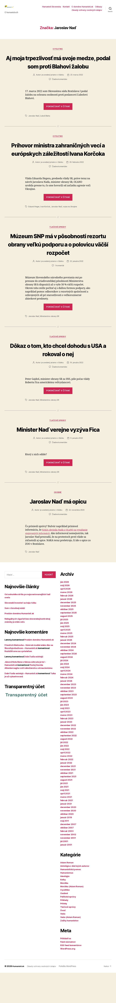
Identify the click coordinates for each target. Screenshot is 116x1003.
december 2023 (68, 715)
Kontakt (66, 8)
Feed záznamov (68, 972)
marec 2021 (66, 827)
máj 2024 (65, 697)
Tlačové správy (58, 248)
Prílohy (63, 934)
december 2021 (68, 796)
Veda (62, 944)
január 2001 (66, 875)
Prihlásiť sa (65, 969)
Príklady (64, 930)
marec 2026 (66, 622)
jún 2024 (64, 694)
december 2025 (68, 633)
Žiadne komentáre (59, 91)
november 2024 (68, 677)
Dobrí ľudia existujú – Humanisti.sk (21, 704)
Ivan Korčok (45, 227)
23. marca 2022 (76, 87)
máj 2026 (65, 616)
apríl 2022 (65, 783)
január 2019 (66, 848)
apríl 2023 (65, 742)
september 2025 (68, 643)
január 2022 (66, 793)
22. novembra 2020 (77, 540)
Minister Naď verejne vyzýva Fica (58, 454)
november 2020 (68, 841)
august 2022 (66, 769)
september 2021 (68, 807)
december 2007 (68, 854)
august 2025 (66, 646)
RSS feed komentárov (71, 975)
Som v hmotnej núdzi (15, 638)
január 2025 (66, 670)
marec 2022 (66, 786)
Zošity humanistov (69, 951)
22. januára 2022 (77, 282)
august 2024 (66, 687)
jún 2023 (64, 735)
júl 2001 (64, 871)
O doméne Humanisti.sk (82, 8)
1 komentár (59, 286)
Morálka (64, 913)
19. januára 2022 (77, 384)
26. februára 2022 (76, 183)
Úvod (62, 941)
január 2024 (66, 711)
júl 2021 (64, 813)
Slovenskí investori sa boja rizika (20, 633)
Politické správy (68, 927)
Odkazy (98, 8)
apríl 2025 (65, 660)
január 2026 (66, 629)
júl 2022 (64, 773)
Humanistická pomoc (70, 900)
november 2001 (68, 868)
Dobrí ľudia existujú (33, 687)
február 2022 (66, 790)
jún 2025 (64, 653)
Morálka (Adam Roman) (71, 917)
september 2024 (68, 684)
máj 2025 (65, 657)
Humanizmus (66, 903)
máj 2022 (64, 779)
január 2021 (66, 834)
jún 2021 (64, 817)
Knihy (63, 910)
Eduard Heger (34, 227)
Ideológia (64, 906)
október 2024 (67, 680)
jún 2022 (64, 776)
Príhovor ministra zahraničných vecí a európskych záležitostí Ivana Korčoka (58, 165)
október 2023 (67, 721)
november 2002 (68, 865)
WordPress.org (67, 979)
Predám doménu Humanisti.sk (19, 644)
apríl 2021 (65, 824)
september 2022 (68, 766)
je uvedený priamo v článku (52, 87)
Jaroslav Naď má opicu (58, 531)
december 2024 (68, 674)
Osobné (58, 523)
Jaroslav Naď (33, 128)
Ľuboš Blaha (45, 128)
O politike (58, 53)
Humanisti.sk (18, 996)
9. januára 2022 (76, 468)
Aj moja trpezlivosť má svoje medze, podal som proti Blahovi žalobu (58, 69)
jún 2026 (64, 612)
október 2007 (67, 858)
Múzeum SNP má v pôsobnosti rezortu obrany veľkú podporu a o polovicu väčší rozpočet (58, 265)
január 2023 (66, 752)
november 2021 (68, 800)
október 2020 (67, 844)
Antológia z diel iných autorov (74, 896)
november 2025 (68, 636)
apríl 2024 (65, 701)
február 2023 (66, 749)
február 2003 (67, 861)
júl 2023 (64, 732)
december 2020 (68, 837)
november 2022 (68, 759)
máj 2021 (64, 820)
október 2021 (66, 803)
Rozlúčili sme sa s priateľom (18, 681)
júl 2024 (64, 691)
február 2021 (66, 831)
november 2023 (68, 718)
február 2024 (66, 708)
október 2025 (67, 639)
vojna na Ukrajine (70, 227)
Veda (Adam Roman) (70, 947)
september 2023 (68, 725)
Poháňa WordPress (70, 996)
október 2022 (66, 762)
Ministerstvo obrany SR (49, 337)
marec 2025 (66, 663)
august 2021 (66, 810)
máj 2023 (65, 738)
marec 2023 (66, 745)
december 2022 (68, 755)
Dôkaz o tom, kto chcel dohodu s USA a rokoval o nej (58, 370)
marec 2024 (66, 704)
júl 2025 (64, 650)
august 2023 (66, 728)
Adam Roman (66, 893)
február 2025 (66, 667)
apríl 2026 (65, 619)
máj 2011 (64, 851)
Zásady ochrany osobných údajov (87, 12)
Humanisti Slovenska (51, 8)
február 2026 (66, 626)
